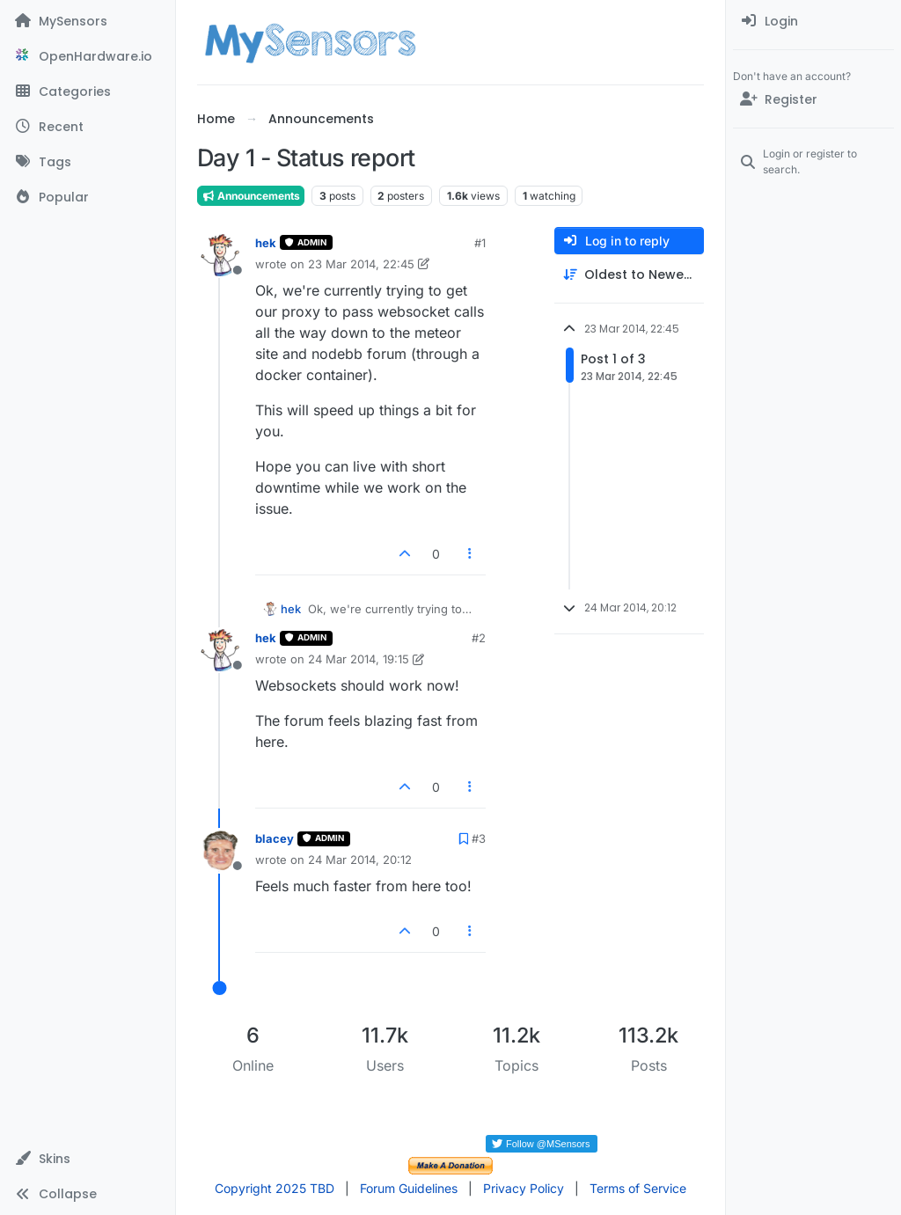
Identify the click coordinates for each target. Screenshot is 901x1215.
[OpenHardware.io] (87, 56)
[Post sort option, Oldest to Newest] (629, 275)
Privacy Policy (523, 1188)
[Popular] (87, 197)
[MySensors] (87, 21)
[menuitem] (813, 21)
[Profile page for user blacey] (220, 851)
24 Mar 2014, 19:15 (358, 659)
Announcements (250, 195)
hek (265, 243)
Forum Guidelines (409, 1188)
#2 (479, 638)
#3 (479, 838)
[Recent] (87, 127)
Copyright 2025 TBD (274, 1188)
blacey (274, 838)
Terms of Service (638, 1188)
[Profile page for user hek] (220, 255)
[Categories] (87, 91)
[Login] (813, 21)
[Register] (813, 99)
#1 (480, 243)
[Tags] (87, 162)
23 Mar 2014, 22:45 (361, 264)
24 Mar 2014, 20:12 (360, 860)
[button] (87, 1159)
